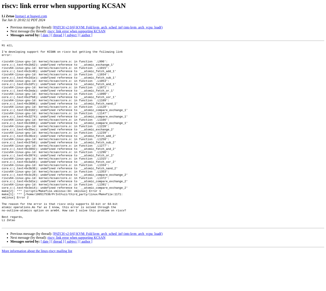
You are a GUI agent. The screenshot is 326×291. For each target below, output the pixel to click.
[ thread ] (57, 35)
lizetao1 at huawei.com (31, 16)
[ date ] (45, 35)
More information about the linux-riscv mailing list (37, 287)
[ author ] (86, 35)
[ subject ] (72, 35)
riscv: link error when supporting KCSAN (76, 31)
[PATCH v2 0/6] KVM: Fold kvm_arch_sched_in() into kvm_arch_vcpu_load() (107, 27)
